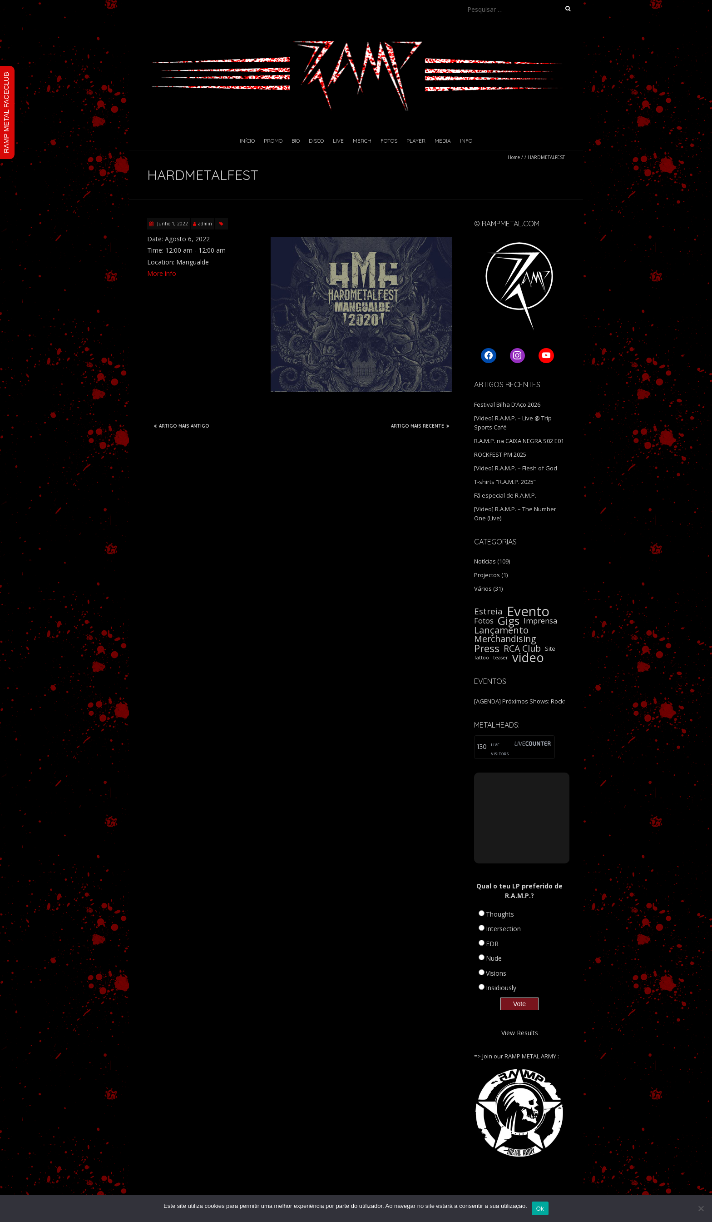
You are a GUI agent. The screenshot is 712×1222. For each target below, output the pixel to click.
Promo (273, 140)
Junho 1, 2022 (172, 223)
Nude (494, 958)
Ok (540, 1208)
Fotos (389, 140)
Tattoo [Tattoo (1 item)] (481, 657)
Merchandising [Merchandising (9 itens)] (505, 638)
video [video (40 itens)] (528, 657)
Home (514, 157)
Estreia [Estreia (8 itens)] (488, 611)
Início (247, 140)
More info (161, 273)
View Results (519, 1032)
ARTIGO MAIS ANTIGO (181, 425)
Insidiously (501, 987)
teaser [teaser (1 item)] (500, 657)
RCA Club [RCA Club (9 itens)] (522, 648)
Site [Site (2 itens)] (550, 648)
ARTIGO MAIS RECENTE (420, 425)
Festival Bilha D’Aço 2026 (507, 404)
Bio (296, 140)
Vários (483, 588)
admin (205, 223)
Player (415, 140)
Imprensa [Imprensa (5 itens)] (540, 620)
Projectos (487, 575)
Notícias (485, 561)
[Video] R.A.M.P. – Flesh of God (515, 468)
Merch (362, 140)
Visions (496, 973)
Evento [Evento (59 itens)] (528, 611)
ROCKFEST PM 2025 (500, 454)
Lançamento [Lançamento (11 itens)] (501, 629)
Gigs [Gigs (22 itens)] (508, 620)
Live (338, 140)
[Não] (700, 1208)
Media (443, 140)
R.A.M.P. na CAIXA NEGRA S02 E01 (519, 441)
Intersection (503, 928)
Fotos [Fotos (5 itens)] (484, 620)
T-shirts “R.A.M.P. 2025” (505, 482)
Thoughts (500, 914)
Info (466, 140)
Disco (316, 140)
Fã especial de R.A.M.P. (505, 495)
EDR (492, 943)
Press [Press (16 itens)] (486, 648)
